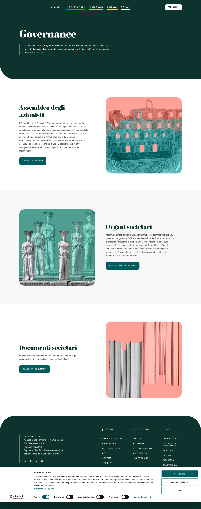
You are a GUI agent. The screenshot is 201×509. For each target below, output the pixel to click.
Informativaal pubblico (169, 445)
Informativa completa (44, 496)
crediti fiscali (110, 444)
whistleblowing (171, 470)
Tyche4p (106, 463)
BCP (104, 453)
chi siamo (138, 439)
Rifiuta (180, 497)
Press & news (96, 7)
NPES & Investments (112, 448)
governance (139, 444)
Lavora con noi (141, 458)
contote (106, 458)
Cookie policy (170, 439)
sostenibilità (140, 453)
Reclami (167, 455)
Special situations (112, 439)
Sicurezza (168, 460)
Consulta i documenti (34, 369)
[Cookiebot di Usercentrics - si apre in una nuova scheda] (16, 504)
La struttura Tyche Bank (122, 266)
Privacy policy (171, 451)
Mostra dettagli (140, 504)
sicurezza (112, 7)
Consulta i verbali (33, 161)
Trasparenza (170, 465)
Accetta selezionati (179, 489)
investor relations (143, 448)
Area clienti (173, 7)
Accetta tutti (179, 481)
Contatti (125, 7)
